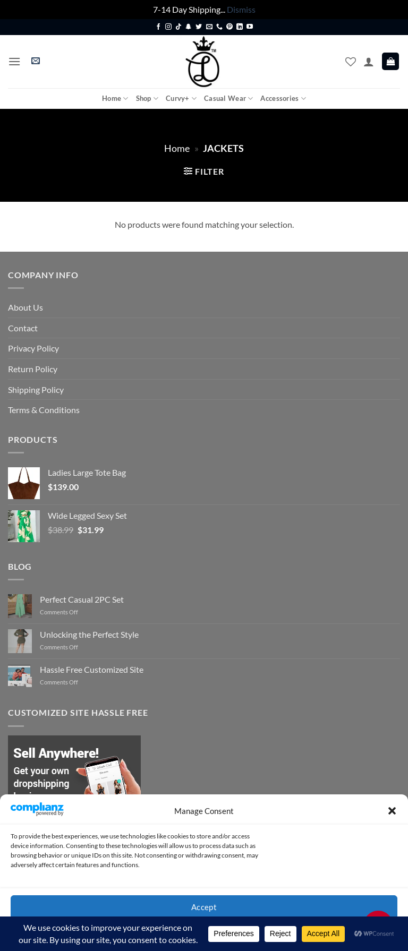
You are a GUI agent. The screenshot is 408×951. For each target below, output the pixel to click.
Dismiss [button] (241, 9)
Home (115, 98)
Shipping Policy (36, 389)
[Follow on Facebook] (158, 27)
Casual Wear (228, 98)
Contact (23, 328)
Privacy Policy (33, 348)
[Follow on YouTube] (249, 27)
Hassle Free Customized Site (91, 669)
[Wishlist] (350, 61)
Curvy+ (181, 98)
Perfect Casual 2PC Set (82, 599)
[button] (392, 811)
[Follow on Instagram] (168, 27)
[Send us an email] (209, 27)
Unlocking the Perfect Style (89, 634)
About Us (25, 307)
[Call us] (219, 27)
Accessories (282, 98)
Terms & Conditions (44, 410)
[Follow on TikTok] (178, 27)
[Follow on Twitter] (199, 27)
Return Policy (32, 369)
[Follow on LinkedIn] (239, 27)
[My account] (368, 61)
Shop (147, 98)
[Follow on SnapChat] (188, 27)
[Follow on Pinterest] (229, 27)
